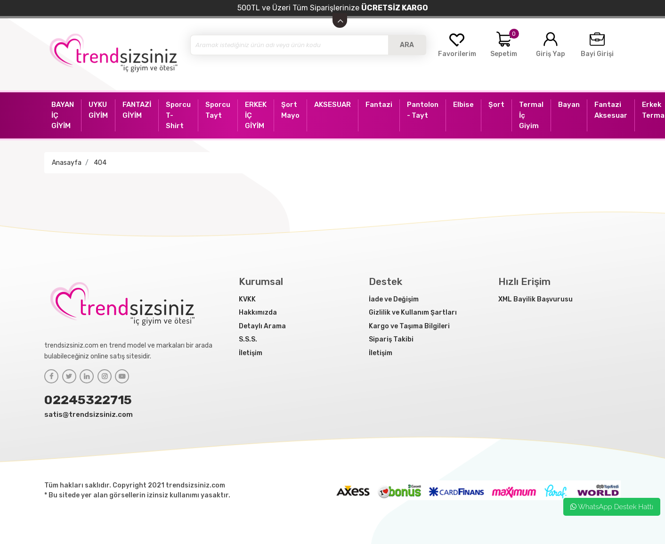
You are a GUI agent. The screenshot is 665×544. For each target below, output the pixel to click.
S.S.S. (248, 339)
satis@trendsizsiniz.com (88, 414)
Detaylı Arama (262, 326)
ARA (407, 45)
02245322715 (88, 399)
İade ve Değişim (394, 299)
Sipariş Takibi (391, 339)
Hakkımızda (258, 313)
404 (100, 163)
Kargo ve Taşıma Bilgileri (409, 326)
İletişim (250, 353)
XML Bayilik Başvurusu (535, 299)
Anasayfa (66, 163)
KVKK (247, 299)
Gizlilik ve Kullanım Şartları (413, 313)
